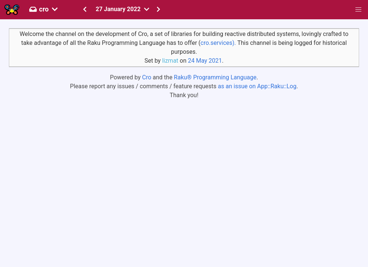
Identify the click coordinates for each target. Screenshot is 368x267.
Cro (146, 77)
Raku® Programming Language (215, 77)
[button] (358, 9)
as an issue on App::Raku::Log (257, 86)
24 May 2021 (205, 60)
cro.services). (218, 42)
